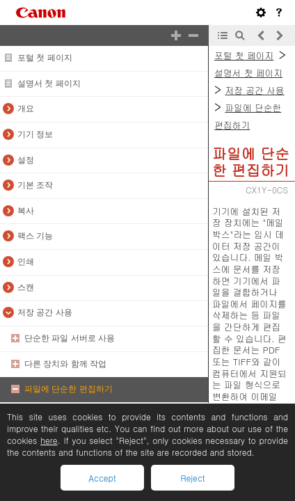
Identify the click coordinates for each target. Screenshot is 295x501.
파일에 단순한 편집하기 (68, 389)
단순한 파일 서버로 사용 (69, 338)
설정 (25, 160)
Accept (101, 478)
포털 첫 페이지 (44, 58)
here (48, 440)
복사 (25, 211)
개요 (25, 108)
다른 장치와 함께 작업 (65, 364)
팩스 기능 (35, 236)
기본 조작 (35, 185)
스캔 (25, 287)
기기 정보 (35, 134)
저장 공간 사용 (44, 312)
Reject (192, 478)
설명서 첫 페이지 (49, 83)
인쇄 (25, 262)
